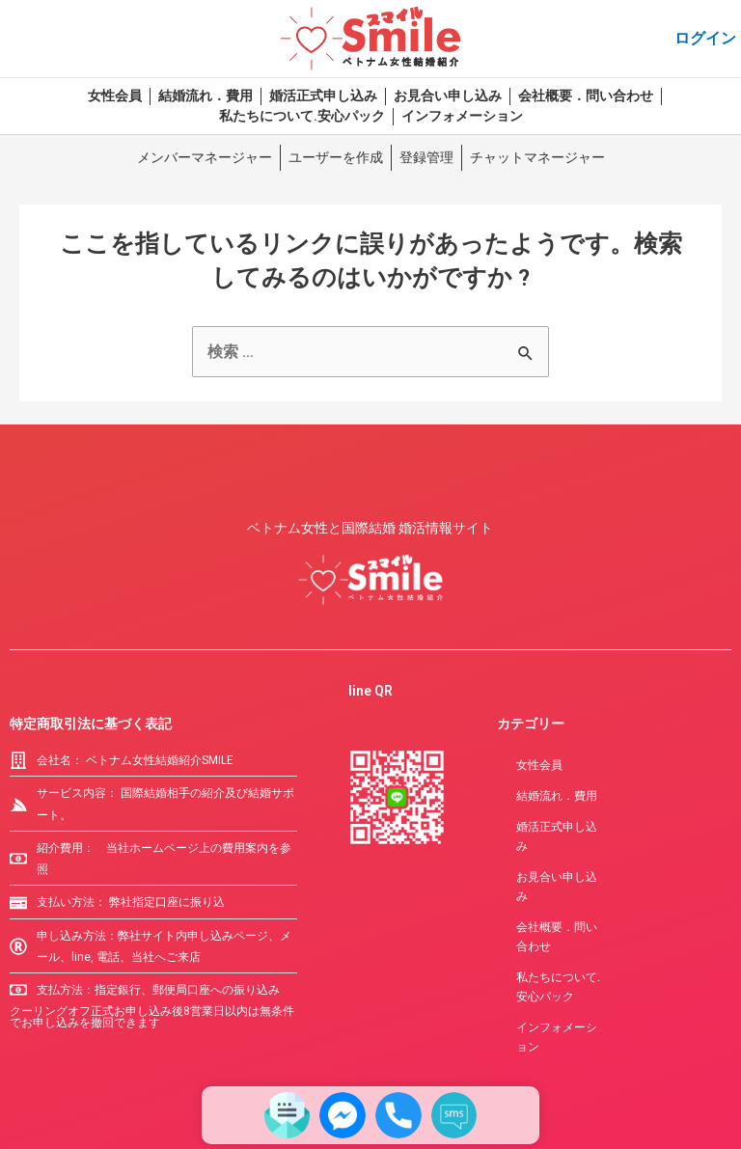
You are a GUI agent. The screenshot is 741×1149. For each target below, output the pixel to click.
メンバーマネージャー (204, 157)
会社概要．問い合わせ (585, 95)
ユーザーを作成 (335, 157)
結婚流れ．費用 (205, 95)
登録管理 (426, 157)
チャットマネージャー (537, 157)
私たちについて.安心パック (302, 115)
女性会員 (115, 95)
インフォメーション (462, 115)
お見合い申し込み (448, 95)
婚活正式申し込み (323, 95)
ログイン (705, 38)
